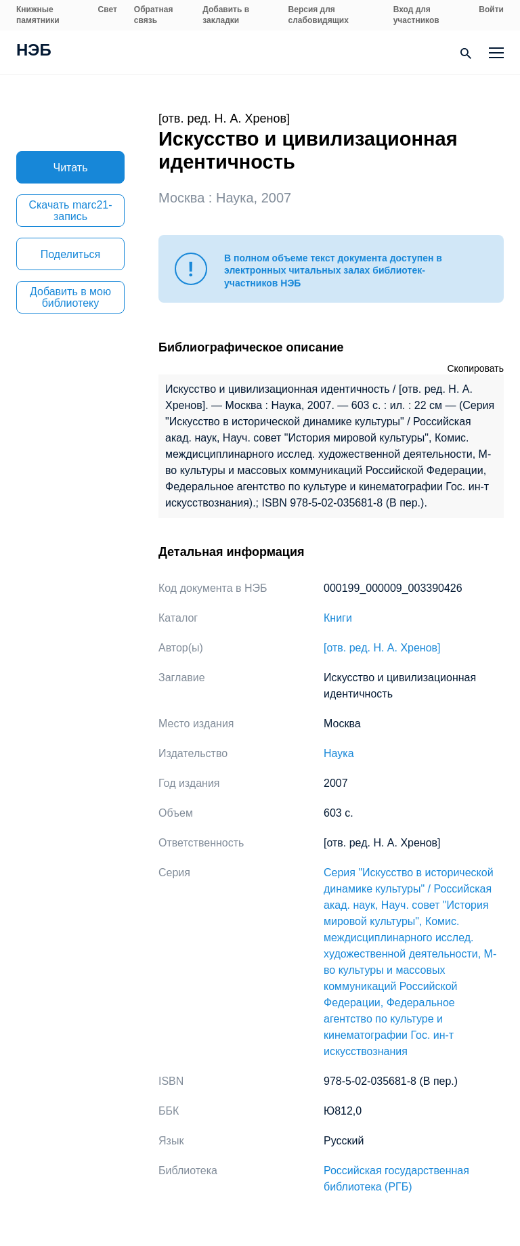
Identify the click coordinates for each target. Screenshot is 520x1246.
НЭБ (33, 51)
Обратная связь (153, 15)
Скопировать (475, 368)
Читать (70, 167)
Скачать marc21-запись (70, 210)
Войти (491, 9)
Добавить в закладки (225, 15)
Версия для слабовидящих (318, 15)
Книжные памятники (38, 15)
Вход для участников (416, 15)
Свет (107, 9)
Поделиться (70, 254)
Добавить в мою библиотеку (70, 297)
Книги (338, 618)
